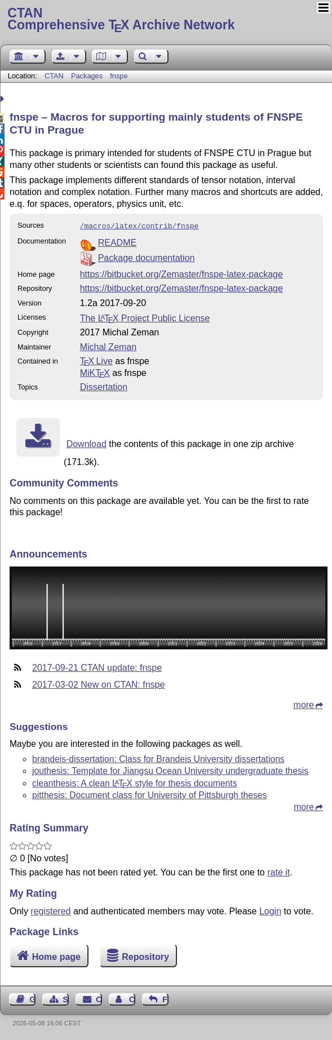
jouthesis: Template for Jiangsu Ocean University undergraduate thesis (170, 770)
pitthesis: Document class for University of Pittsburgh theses (149, 794)
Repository (145, 956)
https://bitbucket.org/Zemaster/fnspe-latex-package (181, 273)
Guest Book (32, 998)
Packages (88, 76)
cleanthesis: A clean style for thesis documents (134, 782)
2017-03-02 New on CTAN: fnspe (98, 683)
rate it (278, 871)
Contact (99, 998)
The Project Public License (145, 317)
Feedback (165, 998)
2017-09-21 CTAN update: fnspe (97, 666)
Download (87, 443)
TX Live (96, 360)
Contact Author (132, 998)
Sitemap (66, 998)
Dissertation (103, 386)
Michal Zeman (108, 346)
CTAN (54, 76)
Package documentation (146, 257)
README (117, 241)
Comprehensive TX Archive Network (165, 19)
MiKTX (95, 372)
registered (50, 910)
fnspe (118, 76)
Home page (56, 956)
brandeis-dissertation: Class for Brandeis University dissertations (158, 758)
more (304, 704)
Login (270, 910)
